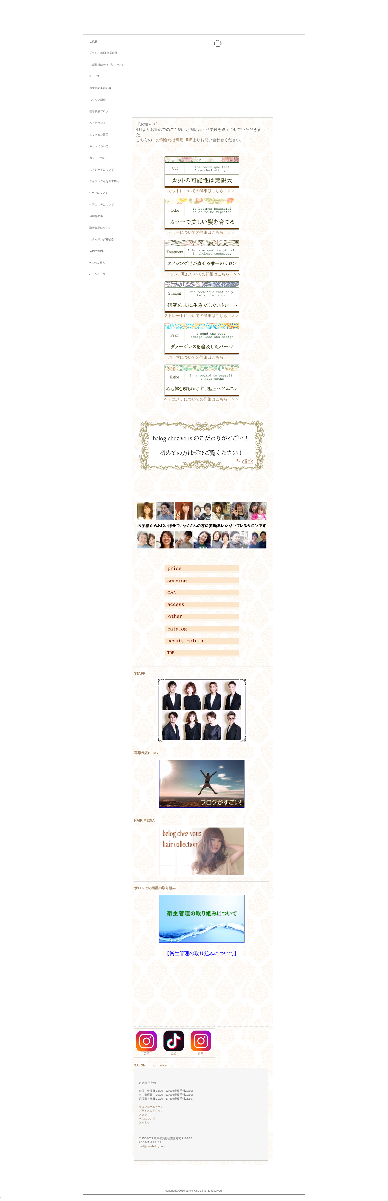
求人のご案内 (94, 262)
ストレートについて (98, 169)
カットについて (95, 146)
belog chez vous (128, 13)
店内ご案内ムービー (98, 251)
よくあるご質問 (95, 134)
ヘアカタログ (94, 122)
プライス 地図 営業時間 (100, 52)
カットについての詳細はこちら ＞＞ (201, 191)
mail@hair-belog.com (152, 1146)
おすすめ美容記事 (97, 87)
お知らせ (143, 1122)
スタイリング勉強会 (98, 239)
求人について (147, 1118)
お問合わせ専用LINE (174, 140)
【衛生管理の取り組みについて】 (202, 953)
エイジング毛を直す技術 (101, 181)
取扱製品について (97, 227)
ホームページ (94, 274)
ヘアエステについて (98, 204)
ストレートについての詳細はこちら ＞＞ (201, 316)
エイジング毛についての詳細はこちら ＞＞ (201, 272)
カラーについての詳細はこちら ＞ (199, 232)
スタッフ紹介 (94, 99)
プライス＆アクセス (151, 1110)
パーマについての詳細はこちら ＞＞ (201, 357)
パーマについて (95, 192)
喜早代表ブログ (95, 111)
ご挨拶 (90, 41)
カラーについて (95, 157)
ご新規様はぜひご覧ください (104, 64)
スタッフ (144, 1114)
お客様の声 (93, 216)
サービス (91, 76)
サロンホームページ (151, 1106)
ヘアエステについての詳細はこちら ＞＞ (201, 399)
